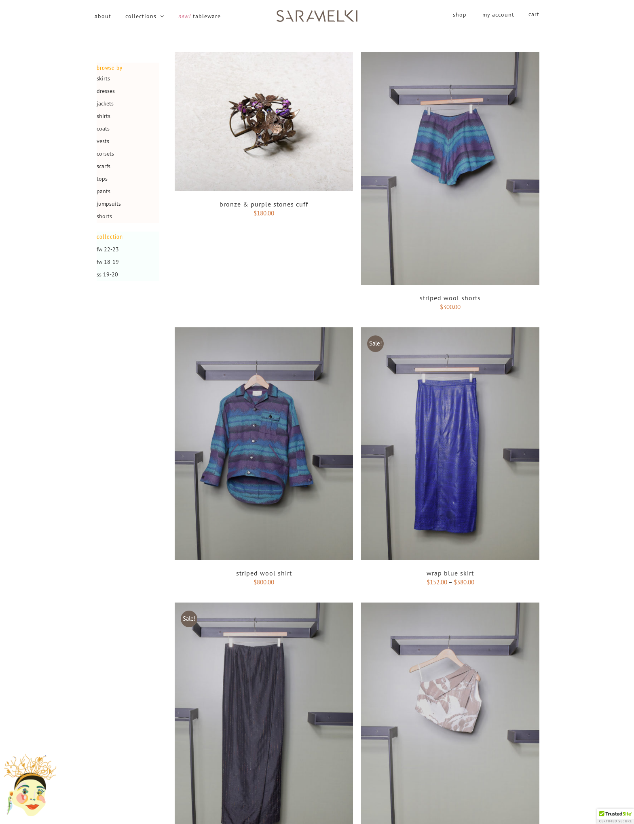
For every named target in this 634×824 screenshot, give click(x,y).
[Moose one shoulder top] (450, 607)
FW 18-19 (108, 262)
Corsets (105, 153)
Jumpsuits (109, 203)
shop (460, 14)
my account (498, 14)
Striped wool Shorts (450, 298)
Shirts (103, 116)
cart (533, 14)
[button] (615, 816)
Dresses (106, 91)
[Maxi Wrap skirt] (264, 607)
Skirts (103, 78)
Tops (102, 178)
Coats (103, 128)
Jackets (105, 103)
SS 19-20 (107, 274)
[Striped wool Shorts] (450, 56)
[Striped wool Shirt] (264, 331)
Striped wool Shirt (264, 573)
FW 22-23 (108, 249)
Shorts (104, 216)
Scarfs (103, 166)
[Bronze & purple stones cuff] (264, 56)
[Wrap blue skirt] (450, 331)
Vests (103, 141)
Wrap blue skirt (450, 573)
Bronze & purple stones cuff (264, 204)
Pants (103, 191)
